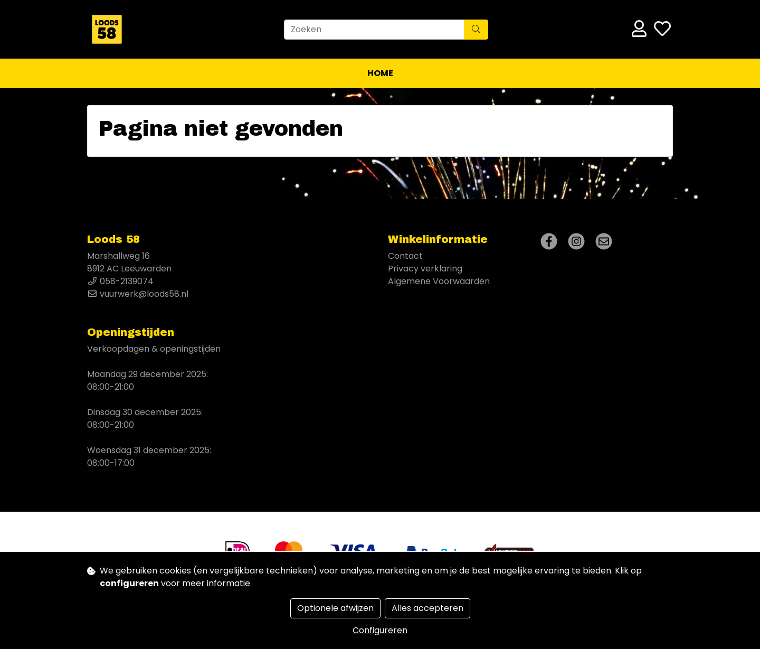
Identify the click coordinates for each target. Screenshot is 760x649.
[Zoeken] (374, 30)
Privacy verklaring (425, 268)
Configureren (380, 630)
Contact (405, 256)
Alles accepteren (427, 608)
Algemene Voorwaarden (439, 281)
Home (380, 73)
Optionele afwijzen (335, 608)
